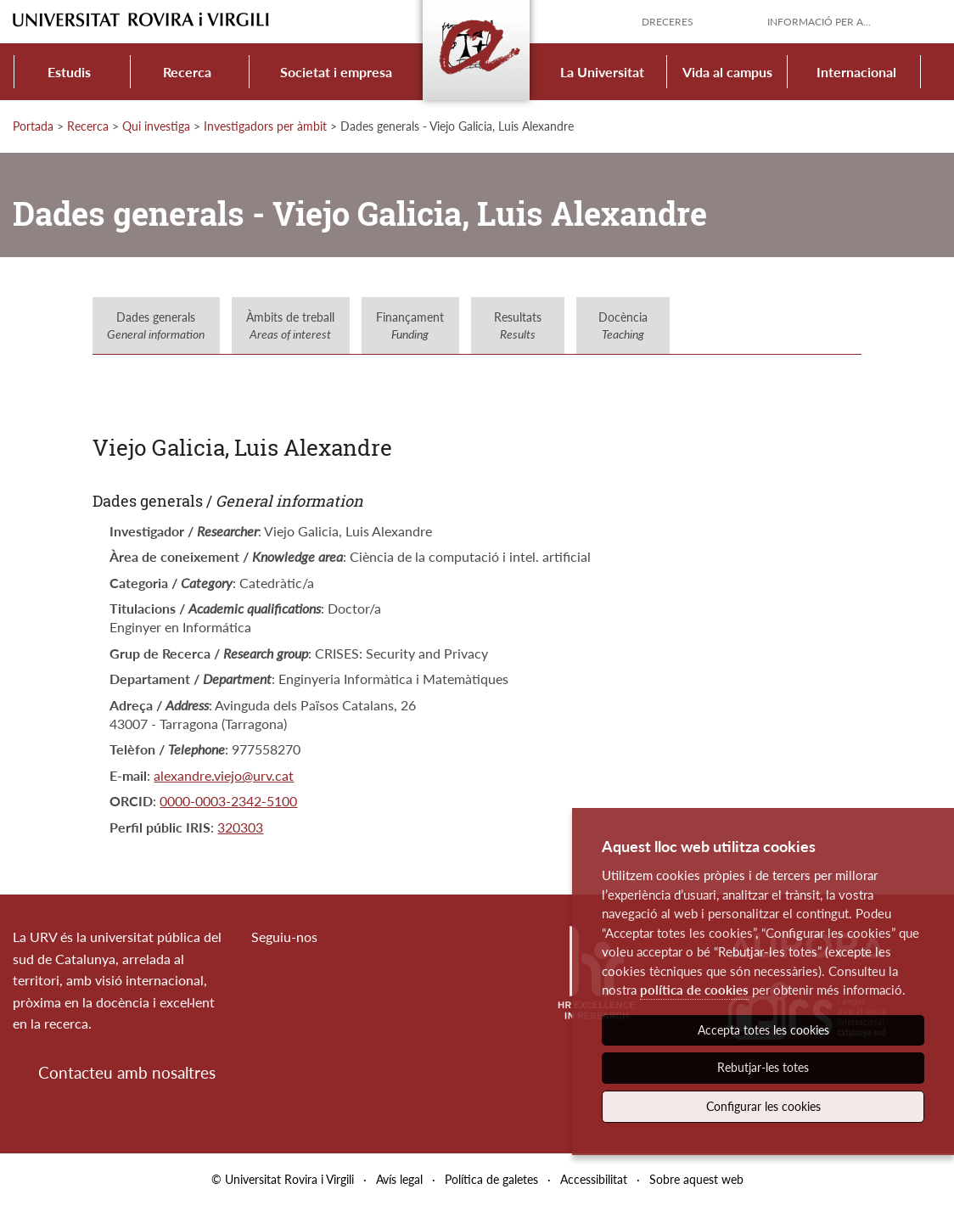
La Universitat (602, 72)
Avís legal (399, 1179)
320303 (240, 827)
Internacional (856, 72)
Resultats (518, 325)
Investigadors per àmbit (265, 126)
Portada (33, 126)
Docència (623, 325)
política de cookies (694, 989)
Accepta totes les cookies (763, 1030)
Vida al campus (727, 72)
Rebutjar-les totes (763, 1067)
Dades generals (156, 325)
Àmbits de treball (290, 325)
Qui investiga (156, 126)
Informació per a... (819, 21)
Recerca (187, 72)
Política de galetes (491, 1179)
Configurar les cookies (763, 1106)
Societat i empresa (336, 72)
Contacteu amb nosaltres (127, 1072)
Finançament (410, 325)
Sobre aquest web (696, 1179)
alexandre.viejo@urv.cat (224, 775)
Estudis (69, 72)
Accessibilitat (593, 1179)
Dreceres (667, 21)
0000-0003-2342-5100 (228, 801)
